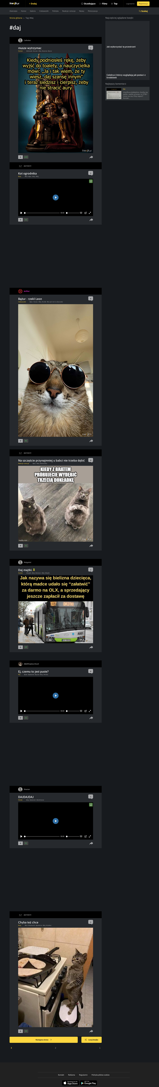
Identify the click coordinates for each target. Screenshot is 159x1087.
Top (115, 3)
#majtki (28, 573)
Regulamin (83, 1075)
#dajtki (47, 573)
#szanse (44, 51)
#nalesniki (31, 925)
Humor (23, 11)
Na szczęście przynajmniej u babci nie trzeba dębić (51, 460)
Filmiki (20, 800)
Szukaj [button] (144, 11)
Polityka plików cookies (101, 1075)
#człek (44, 302)
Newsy (81, 11)
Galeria (33, 11)
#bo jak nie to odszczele (55, 302)
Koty (19, 176)
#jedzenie (31, 674)
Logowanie (130, 4)
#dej (37, 176)
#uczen (35, 51)
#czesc (36, 302)
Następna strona (44, 1040)
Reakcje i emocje (69, 11)
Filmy (104, 3)
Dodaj (34, 3)
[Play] (21, 213)
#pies (25, 674)
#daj (40, 51)
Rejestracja (143, 4)
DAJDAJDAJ (26, 797)
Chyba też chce (28, 922)
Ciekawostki (44, 11)
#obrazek (29, 51)
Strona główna (16, 18)
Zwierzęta (13, 11)
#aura (50, 51)
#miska (46, 674)
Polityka (55, 11)
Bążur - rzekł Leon (30, 299)
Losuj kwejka (91, 1040)
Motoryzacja (93, 11)
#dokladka (43, 463)
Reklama (71, 1075)
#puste (37, 674)
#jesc (30, 176)
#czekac (49, 925)
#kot (26, 176)
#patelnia (39, 925)
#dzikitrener (40, 800)
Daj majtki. (26, 570)
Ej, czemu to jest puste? (33, 671)
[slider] (42, 213)
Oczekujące (90, 3)
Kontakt (61, 1075)
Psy (19, 674)
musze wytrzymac (29, 48)
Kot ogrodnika (27, 173)
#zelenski (33, 800)
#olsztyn (38, 573)
